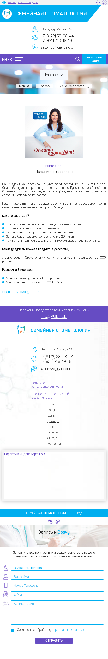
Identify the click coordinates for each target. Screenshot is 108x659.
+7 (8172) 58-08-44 (57, 36)
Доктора (53, 421)
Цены (51, 415)
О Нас (51, 404)
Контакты (54, 443)
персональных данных (68, 630)
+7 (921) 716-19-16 (56, 40)
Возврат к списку (15, 292)
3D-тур (52, 438)
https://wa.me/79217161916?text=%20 (104, 2)
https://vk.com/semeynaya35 (98, 2)
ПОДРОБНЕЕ (54, 316)
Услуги (52, 410)
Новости (45, 86)
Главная (24, 86)
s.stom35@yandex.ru (57, 47)
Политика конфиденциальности (47, 384)
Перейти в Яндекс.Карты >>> (24, 454)
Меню (12, 59)
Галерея (53, 432)
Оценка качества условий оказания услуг (50, 395)
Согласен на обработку (50, 630)
